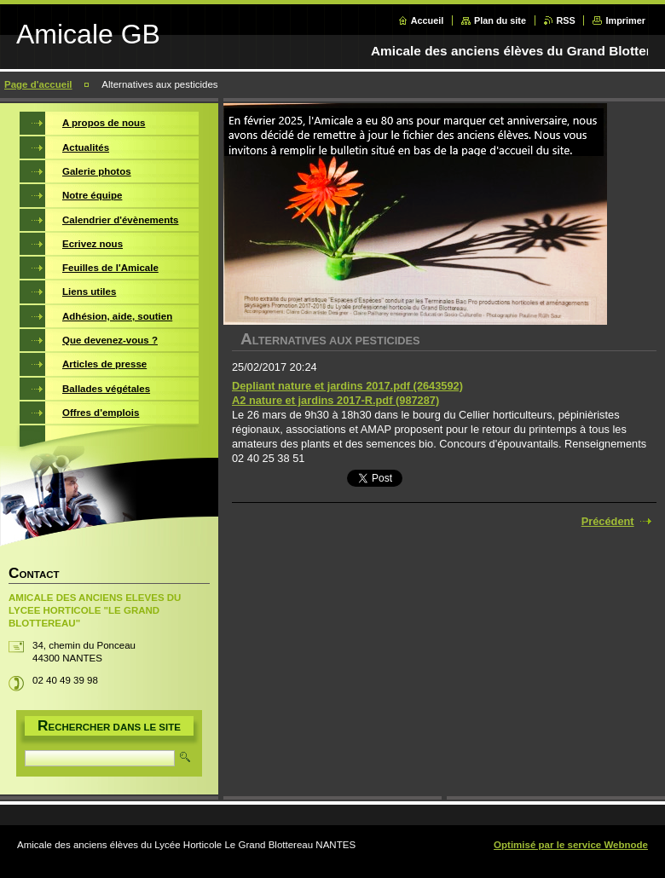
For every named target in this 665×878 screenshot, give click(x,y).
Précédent (607, 521)
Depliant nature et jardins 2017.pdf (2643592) (347, 385)
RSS (566, 20)
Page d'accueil (38, 84)
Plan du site (500, 20)
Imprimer (625, 20)
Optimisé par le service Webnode (571, 845)
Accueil (427, 20)
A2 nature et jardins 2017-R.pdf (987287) (335, 400)
